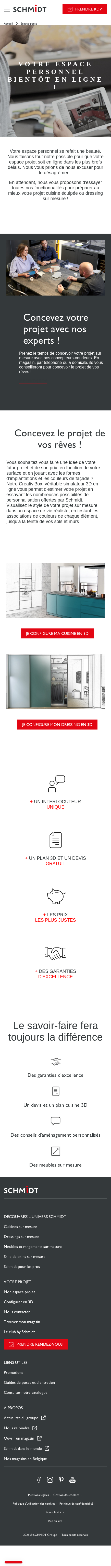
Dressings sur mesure (21, 1236)
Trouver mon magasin (22, 1321)
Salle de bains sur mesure (24, 1256)
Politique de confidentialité (76, 1503)
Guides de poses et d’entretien (29, 1382)
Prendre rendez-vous (40, 1344)
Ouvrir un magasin (19, 1438)
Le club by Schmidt (19, 1331)
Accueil (8, 23)
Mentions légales (38, 1495)
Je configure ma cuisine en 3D (57, 633)
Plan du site (55, 1521)
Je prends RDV (33, 380)
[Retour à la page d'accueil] (30, 9)
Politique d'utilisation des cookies (34, 1503)
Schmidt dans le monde (23, 1448)
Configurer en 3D (18, 1301)
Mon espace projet (19, 1291)
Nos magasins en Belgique (25, 1458)
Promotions (13, 1372)
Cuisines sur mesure (20, 1226)
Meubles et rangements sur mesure (33, 1246)
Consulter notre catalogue (25, 1392)
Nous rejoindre (17, 1428)
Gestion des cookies (66, 1495)
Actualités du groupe (21, 1417)
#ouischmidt (54, 1512)
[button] (13, 1562)
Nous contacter (17, 1311)
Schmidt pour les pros (22, 1266)
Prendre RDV (88, 9)
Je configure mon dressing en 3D (57, 724)
